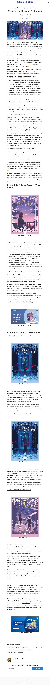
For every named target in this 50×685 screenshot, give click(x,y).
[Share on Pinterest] (41, 647)
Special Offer (10, 647)
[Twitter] (22, 679)
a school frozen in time (12, 649)
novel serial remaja (11, 652)
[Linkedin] (28, 679)
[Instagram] (26, 679)
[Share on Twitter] (36, 647)
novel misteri (21, 649)
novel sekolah (29, 649)
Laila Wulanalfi (18, 659)
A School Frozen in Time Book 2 (19, 414)
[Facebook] (24, 679)
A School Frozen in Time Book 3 (19, 490)
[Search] (48, 2)
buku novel (18, 647)
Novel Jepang (24, 647)
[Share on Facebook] (39, 647)
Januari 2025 (20, 652)
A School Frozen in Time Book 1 (19, 336)
